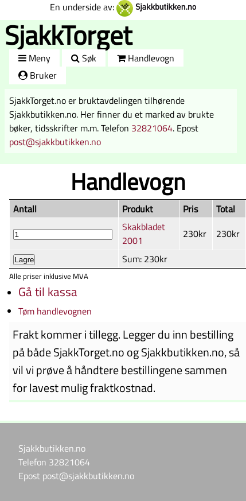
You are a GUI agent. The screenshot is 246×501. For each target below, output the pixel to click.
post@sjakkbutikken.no (55, 142)
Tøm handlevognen (55, 311)
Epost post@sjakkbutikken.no (76, 476)
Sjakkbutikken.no (51, 448)
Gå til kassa (47, 291)
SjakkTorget (68, 34)
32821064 (152, 128)
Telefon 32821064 (54, 462)
